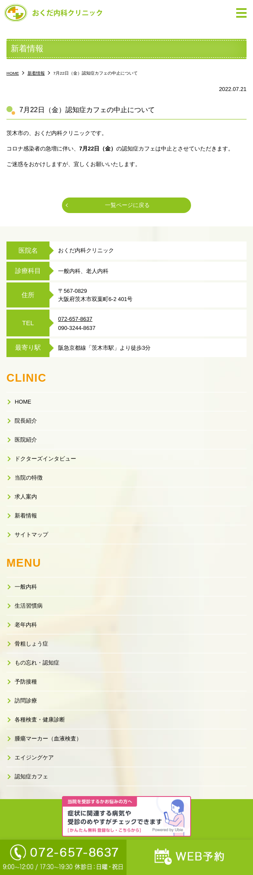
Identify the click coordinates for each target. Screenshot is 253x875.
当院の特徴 (29, 477)
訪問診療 (26, 700)
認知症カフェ (31, 776)
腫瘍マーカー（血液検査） (48, 738)
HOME (23, 401)
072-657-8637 (75, 319)
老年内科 (26, 624)
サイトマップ (31, 534)
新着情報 (26, 515)
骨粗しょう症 (31, 643)
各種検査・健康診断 (40, 719)
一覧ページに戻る (127, 205)
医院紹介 (26, 439)
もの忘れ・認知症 (37, 662)
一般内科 (26, 586)
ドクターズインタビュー (45, 458)
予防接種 (26, 681)
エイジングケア (34, 757)
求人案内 (26, 496)
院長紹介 (26, 420)
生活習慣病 (29, 605)
